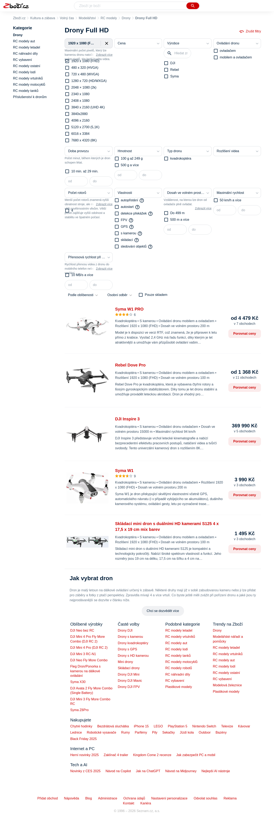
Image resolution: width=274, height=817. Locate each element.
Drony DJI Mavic (130, 680)
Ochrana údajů (134, 798)
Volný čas (67, 18)
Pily (154, 732)
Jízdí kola (187, 732)
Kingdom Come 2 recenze (152, 755)
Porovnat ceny (244, 333)
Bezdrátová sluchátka (113, 726)
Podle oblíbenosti (80, 295)
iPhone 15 (141, 726)
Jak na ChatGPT (148, 771)
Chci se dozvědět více (163, 611)
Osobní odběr (117, 295)
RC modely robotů (178, 668)
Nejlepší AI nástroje (215, 771)
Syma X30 (78, 682)
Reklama (230, 798)
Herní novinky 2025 (84, 755)
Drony (126, 18)
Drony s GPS (127, 649)
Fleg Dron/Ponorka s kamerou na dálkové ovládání (85, 671)
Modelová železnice (227, 685)
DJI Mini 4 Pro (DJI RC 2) (88, 647)
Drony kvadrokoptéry (133, 643)
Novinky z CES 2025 (85, 771)
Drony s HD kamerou (133, 655)
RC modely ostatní (226, 673)
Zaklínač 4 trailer (116, 755)
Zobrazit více (104, 54)
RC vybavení (174, 680)
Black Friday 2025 (83, 739)
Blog (88, 798)
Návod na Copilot (118, 771)
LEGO (158, 726)
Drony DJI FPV (129, 687)
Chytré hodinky (81, 726)
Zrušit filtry (250, 31)
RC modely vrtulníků (180, 636)
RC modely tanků (178, 655)
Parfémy (141, 732)
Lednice (76, 732)
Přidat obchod (47, 798)
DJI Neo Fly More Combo (89, 660)
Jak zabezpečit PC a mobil (195, 755)
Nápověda (71, 798)
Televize (227, 726)
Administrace (107, 798)
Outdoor (205, 732)
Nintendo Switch (204, 726)
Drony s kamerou (130, 636)
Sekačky (168, 732)
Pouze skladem (156, 294)
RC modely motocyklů (181, 662)
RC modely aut (176, 643)
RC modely (109, 18)
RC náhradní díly (177, 674)
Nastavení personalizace (169, 798)
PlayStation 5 (177, 726)
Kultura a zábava (42, 18)
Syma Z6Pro (79, 710)
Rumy (125, 732)
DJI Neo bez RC (82, 630)
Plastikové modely (178, 687)
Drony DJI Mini (128, 674)
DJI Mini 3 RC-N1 (83, 654)
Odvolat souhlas (205, 798)
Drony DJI (125, 630)
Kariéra (145, 803)
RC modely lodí (176, 649)
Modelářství (87, 18)
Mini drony (125, 662)
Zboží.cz (19, 18)
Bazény (221, 732)
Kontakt (128, 803)
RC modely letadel (178, 630)
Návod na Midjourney (181, 771)
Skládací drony (129, 668)
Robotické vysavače (101, 732)
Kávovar (244, 726)
